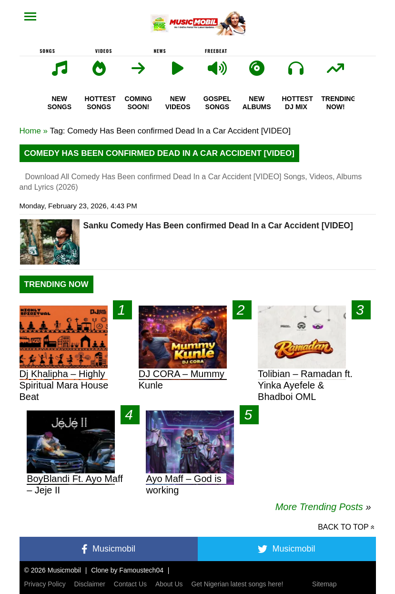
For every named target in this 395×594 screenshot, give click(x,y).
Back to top (343, 527)
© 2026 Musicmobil (52, 570)
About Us (169, 584)
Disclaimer (89, 584)
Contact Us (130, 584)
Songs (47, 50)
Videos (103, 50)
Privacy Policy (45, 584)
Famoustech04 (141, 570)
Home (30, 130)
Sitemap (324, 584)
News (159, 50)
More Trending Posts (323, 507)
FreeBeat (216, 50)
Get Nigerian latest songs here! (237, 584)
